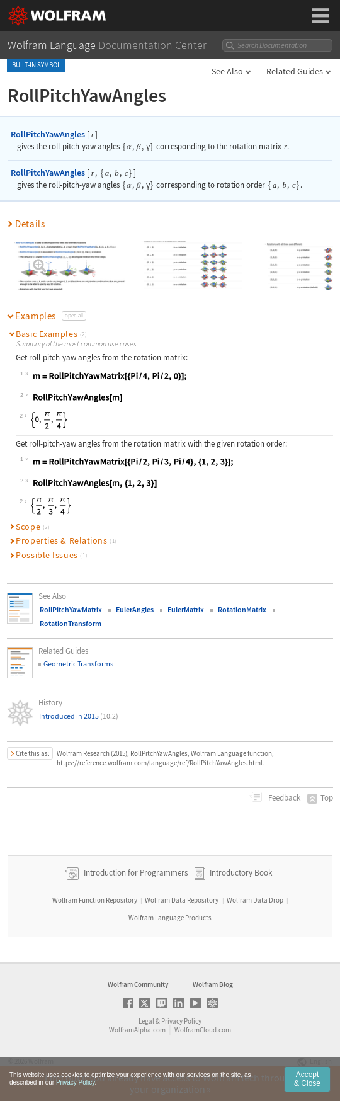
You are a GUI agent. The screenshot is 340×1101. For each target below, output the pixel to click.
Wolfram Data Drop (255, 900)
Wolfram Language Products (170, 917)
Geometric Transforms (78, 663)
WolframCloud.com (202, 1029)
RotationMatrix (242, 609)
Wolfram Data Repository (181, 900)
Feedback (283, 797)
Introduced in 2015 (78, 716)
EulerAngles (135, 609)
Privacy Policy (181, 1021)
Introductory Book (241, 873)
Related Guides (294, 71)
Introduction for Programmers (135, 873)
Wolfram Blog (213, 984)
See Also (227, 71)
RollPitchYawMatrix (71, 609)
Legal (146, 1021)
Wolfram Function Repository (94, 900)
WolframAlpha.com (137, 1029)
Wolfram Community (138, 984)
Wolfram (41, 1061)
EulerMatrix (185, 609)
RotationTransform (70, 623)
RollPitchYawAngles (48, 134)
